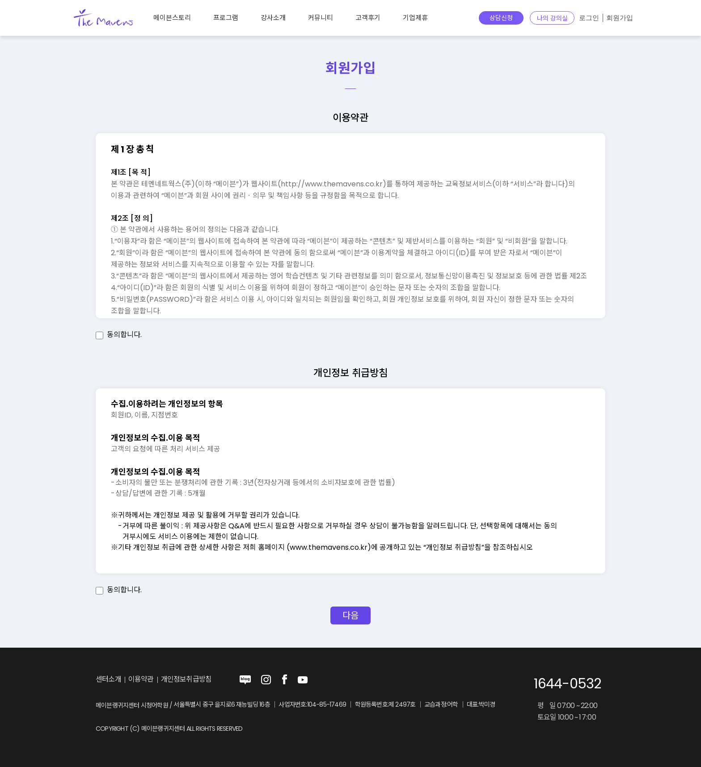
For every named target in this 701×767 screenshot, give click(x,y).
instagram (266, 679)
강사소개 (273, 17)
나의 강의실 (552, 18)
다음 (350, 615)
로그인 (589, 17)
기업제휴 (415, 17)
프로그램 (225, 17)
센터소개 (108, 679)
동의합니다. (124, 334)
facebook (284, 679)
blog (245, 679)
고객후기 (367, 17)
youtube (302, 679)
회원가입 (619, 17)
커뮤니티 (320, 17)
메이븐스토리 (172, 17)
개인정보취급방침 (186, 679)
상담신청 (501, 17)
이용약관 (141, 679)
